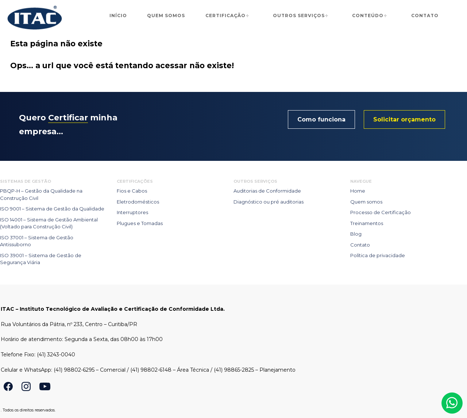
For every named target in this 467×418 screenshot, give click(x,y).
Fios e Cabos (132, 191)
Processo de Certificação (380, 212)
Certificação (225, 15)
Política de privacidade (377, 255)
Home (357, 191)
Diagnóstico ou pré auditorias (269, 202)
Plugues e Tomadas (140, 223)
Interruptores (132, 212)
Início (118, 15)
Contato (425, 15)
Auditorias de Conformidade (267, 191)
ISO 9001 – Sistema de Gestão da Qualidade (52, 209)
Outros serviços (299, 15)
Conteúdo (367, 15)
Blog (356, 234)
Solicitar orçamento (404, 119)
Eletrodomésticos (138, 202)
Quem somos (166, 15)
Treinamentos (366, 223)
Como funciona (321, 119)
